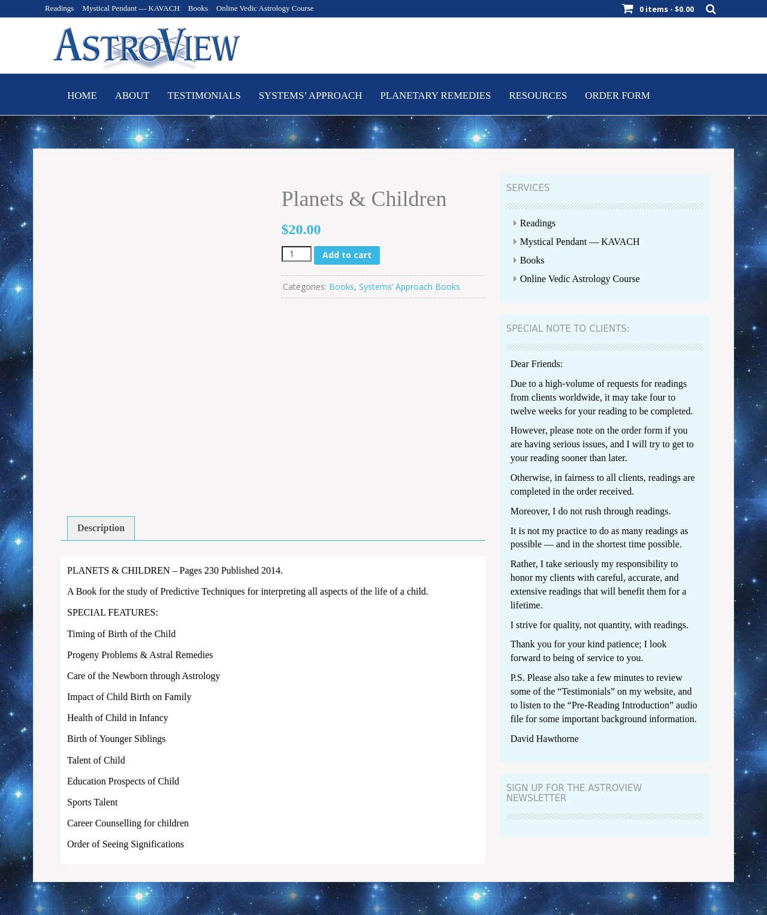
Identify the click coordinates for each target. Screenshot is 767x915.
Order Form (617, 95)
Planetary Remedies (435, 95)
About (132, 95)
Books (198, 8)
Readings (59, 8)
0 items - (666, 9)
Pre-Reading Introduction (620, 705)
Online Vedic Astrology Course (265, 8)
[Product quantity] (297, 254)
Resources (538, 95)
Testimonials (204, 95)
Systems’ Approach (311, 95)
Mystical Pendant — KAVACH (130, 8)
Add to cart (347, 254)
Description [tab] (101, 528)
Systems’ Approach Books (409, 286)
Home (81, 95)
